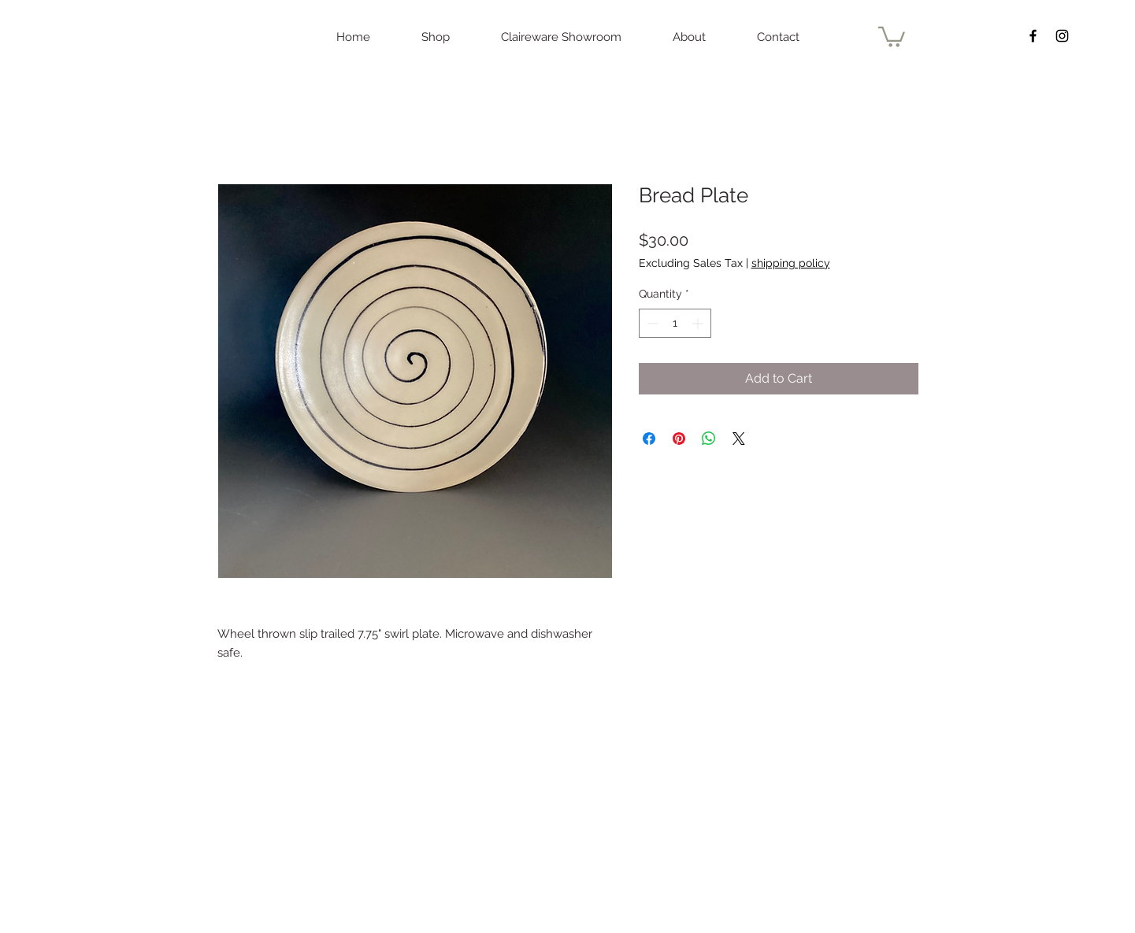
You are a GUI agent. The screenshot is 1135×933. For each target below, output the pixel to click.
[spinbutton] (675, 323)
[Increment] (699, 323)
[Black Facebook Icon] (1033, 36)
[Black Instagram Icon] (1062, 36)
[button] (891, 35)
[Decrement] (651, 323)
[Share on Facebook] (649, 438)
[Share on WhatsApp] (708, 438)
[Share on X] (738, 438)
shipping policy (790, 263)
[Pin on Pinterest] (679, 438)
